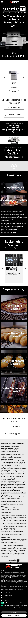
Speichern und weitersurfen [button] (14, 615)
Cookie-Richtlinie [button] (14, 580)
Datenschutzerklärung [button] (5, 575)
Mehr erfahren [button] (14, 612)
